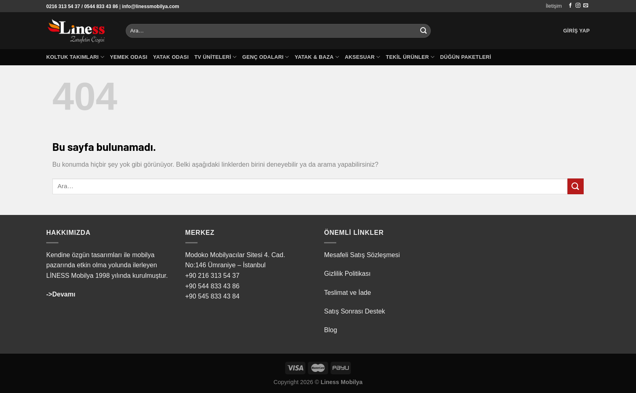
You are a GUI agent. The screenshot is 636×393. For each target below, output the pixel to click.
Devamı (63, 294)
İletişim (554, 6)
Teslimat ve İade (347, 292)
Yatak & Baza (317, 57)
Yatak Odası (171, 57)
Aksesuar (362, 57)
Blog (330, 329)
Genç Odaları (265, 57)
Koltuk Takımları (75, 57)
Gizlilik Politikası (347, 273)
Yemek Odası (128, 57)
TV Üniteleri (215, 57)
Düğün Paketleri (465, 57)
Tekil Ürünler (410, 57)
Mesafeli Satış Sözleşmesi (362, 254)
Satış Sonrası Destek (354, 311)
